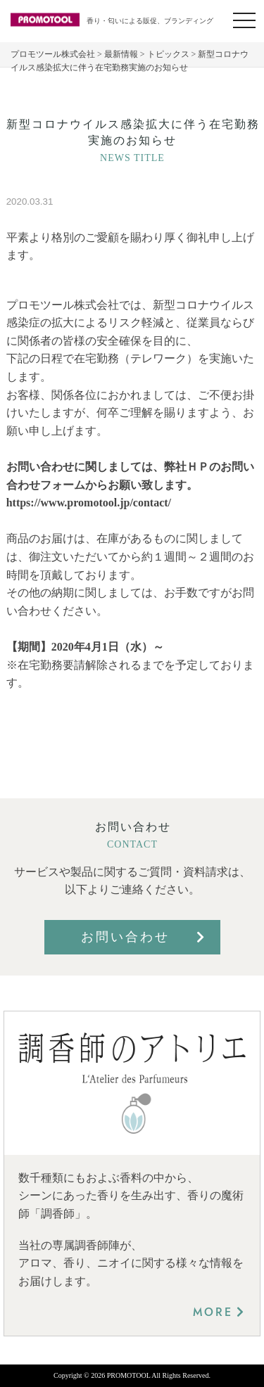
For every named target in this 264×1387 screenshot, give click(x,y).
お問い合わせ (125, 937)
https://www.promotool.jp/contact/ (88, 503)
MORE (213, 1312)
